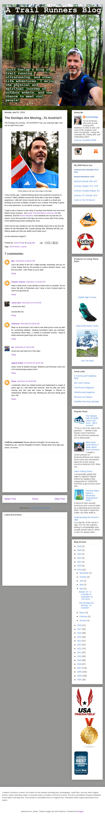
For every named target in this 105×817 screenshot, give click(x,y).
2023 (79, 554)
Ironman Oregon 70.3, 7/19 (86, 186)
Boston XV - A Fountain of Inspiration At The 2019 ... (86, 595)
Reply (13, 273)
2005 (79, 676)
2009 (79, 660)
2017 (79, 629)
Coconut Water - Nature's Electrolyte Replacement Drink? (93, 495)
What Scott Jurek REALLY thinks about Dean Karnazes (93, 446)
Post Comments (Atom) (40, 508)
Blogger (80, 811)
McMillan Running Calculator (86, 401)
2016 (79, 633)
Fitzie (13, 381)
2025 (79, 550)
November (84, 573)
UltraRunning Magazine (84, 392)
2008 (79, 664)
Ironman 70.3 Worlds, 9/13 (85, 195)
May (81, 584)
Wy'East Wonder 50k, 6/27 (85, 181)
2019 (79, 570)
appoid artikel (17, 363)
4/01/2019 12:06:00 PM (25, 261)
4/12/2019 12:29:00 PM (26, 381)
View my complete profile (85, 140)
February (83, 616)
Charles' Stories (18, 282)
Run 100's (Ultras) (82, 383)
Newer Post (10, 499)
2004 (79, 679)
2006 (79, 672)
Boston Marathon (27, 215)
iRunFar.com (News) (83, 397)
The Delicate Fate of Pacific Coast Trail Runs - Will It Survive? (92, 421)
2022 (79, 558)
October (83, 577)
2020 (79, 566)
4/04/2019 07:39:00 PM (24, 347)
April (81, 588)
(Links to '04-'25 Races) (84, 200)
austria (24, 246)
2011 (79, 652)
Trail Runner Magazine (84, 387)
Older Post (59, 499)
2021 (79, 562)
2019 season (15, 246)
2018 (79, 625)
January (83, 620)
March (82, 612)
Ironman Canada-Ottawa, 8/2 (87, 191)
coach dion (16, 303)
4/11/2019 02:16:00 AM (33, 363)
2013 (79, 644)
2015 (79, 637)
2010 (79, 656)
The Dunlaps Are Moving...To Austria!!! (86, 605)
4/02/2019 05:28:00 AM (30, 324)
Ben (13, 261)
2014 (79, 641)
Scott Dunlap (19, 243)
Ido (12, 347)
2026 (79, 546)
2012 (79, 648)
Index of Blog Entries (83, 471)
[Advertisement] (34, 472)
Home (35, 499)
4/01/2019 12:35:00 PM (35, 282)
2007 (79, 668)
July (81, 581)
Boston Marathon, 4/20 (84, 177)
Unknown (15, 324)
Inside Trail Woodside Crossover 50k (42, 213)
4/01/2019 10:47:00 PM (31, 303)
